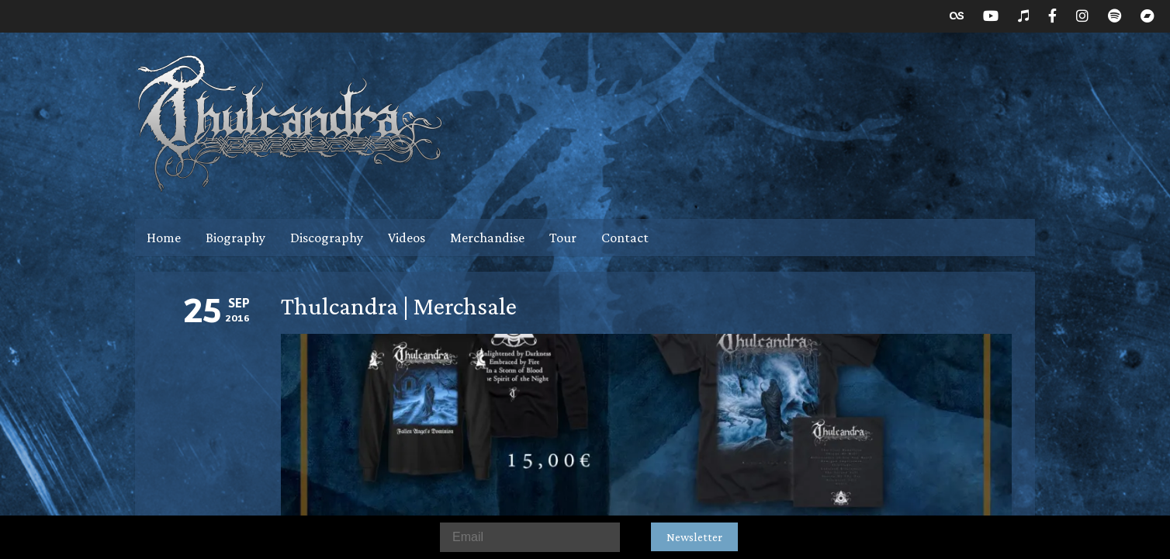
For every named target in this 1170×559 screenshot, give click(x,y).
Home (164, 237)
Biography (235, 237)
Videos (406, 237)
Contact (625, 237)
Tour (562, 237)
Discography (326, 237)
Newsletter (694, 536)
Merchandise (487, 237)
